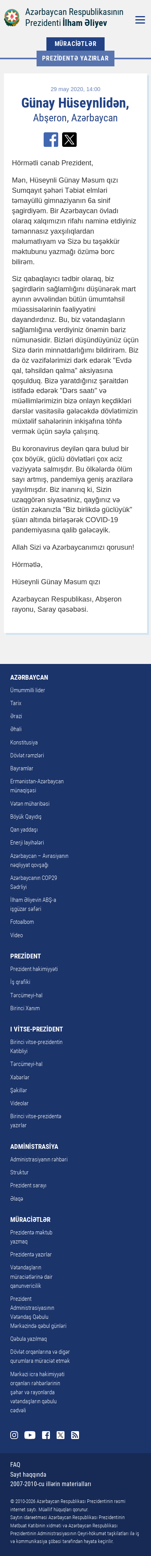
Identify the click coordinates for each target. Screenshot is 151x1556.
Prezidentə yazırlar (75, 58)
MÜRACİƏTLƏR (76, 44)
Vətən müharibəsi (30, 803)
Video (16, 935)
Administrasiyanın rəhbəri (39, 1159)
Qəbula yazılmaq (28, 1338)
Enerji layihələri (27, 842)
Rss (75, 1435)
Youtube (30, 1435)
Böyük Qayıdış (26, 816)
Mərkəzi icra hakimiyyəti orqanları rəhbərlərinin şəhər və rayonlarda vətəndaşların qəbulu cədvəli (37, 1392)
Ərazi (16, 716)
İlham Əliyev (85, 23)
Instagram (14, 1435)
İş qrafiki (20, 982)
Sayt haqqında (28, 1474)
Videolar (19, 1103)
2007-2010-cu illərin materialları (50, 1484)
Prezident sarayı (28, 1185)
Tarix (15, 703)
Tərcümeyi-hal (26, 995)
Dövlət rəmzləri (27, 755)
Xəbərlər (19, 1077)
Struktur (19, 1172)
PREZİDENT (25, 956)
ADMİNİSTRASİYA (34, 1146)
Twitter (60, 1435)
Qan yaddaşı (24, 829)
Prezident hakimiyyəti (34, 969)
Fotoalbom (22, 921)
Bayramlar (21, 768)
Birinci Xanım (25, 1008)
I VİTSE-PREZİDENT (36, 1029)
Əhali (16, 729)
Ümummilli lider (27, 690)
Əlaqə (16, 1198)
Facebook (46, 1435)
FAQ (15, 1464)
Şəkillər (18, 1090)
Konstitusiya (24, 742)
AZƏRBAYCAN (29, 677)
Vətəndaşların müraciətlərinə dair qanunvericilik (31, 1276)
